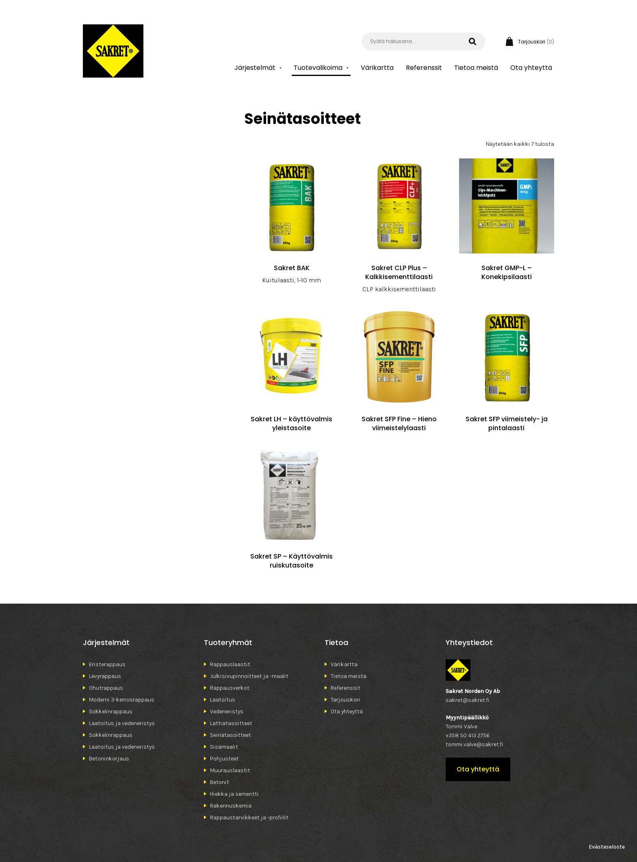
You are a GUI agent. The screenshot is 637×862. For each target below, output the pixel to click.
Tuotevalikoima (318, 67)
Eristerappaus (107, 664)
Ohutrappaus (106, 687)
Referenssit (424, 67)
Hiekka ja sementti (234, 794)
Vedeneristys (226, 711)
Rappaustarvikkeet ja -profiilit (249, 817)
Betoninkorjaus (109, 758)
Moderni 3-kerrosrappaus (121, 699)
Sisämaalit (224, 746)
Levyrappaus (105, 676)
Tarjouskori (345, 699)
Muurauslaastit (230, 770)
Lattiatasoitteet (231, 723)
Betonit (219, 782)
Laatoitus (222, 699)
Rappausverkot (229, 687)
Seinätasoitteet (230, 735)
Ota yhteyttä (531, 67)
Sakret (113, 51)
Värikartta (377, 67)
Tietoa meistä (476, 67)
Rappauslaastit (230, 664)
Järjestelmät (254, 67)
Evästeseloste (607, 846)
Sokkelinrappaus (110, 711)
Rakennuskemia (230, 805)
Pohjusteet (224, 758)
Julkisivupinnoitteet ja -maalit (249, 676)
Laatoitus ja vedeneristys (122, 723)
